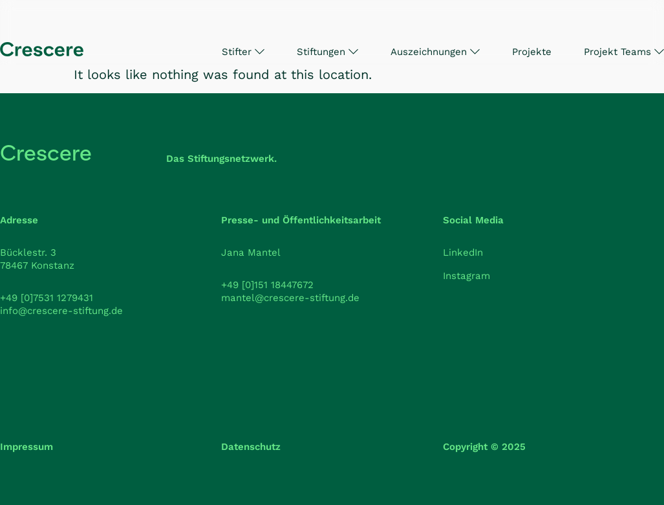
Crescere (46, 153)
